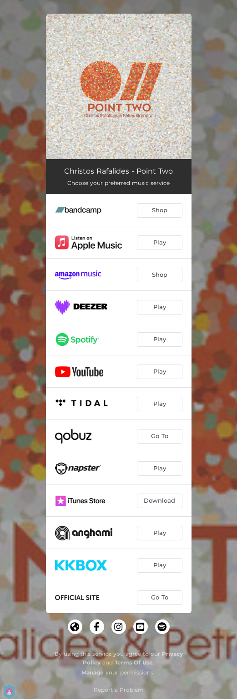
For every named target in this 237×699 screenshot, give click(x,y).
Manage (92, 672)
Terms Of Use (134, 662)
